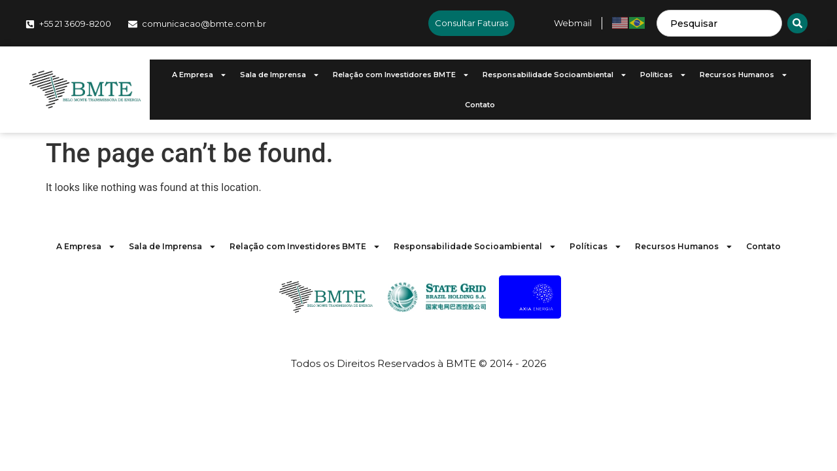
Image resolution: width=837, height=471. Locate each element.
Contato (480, 104)
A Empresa (199, 75)
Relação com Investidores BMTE (401, 75)
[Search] (797, 23)
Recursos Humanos (744, 75)
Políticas (663, 75)
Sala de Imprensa (280, 75)
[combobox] (719, 23)
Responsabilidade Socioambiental (555, 75)
